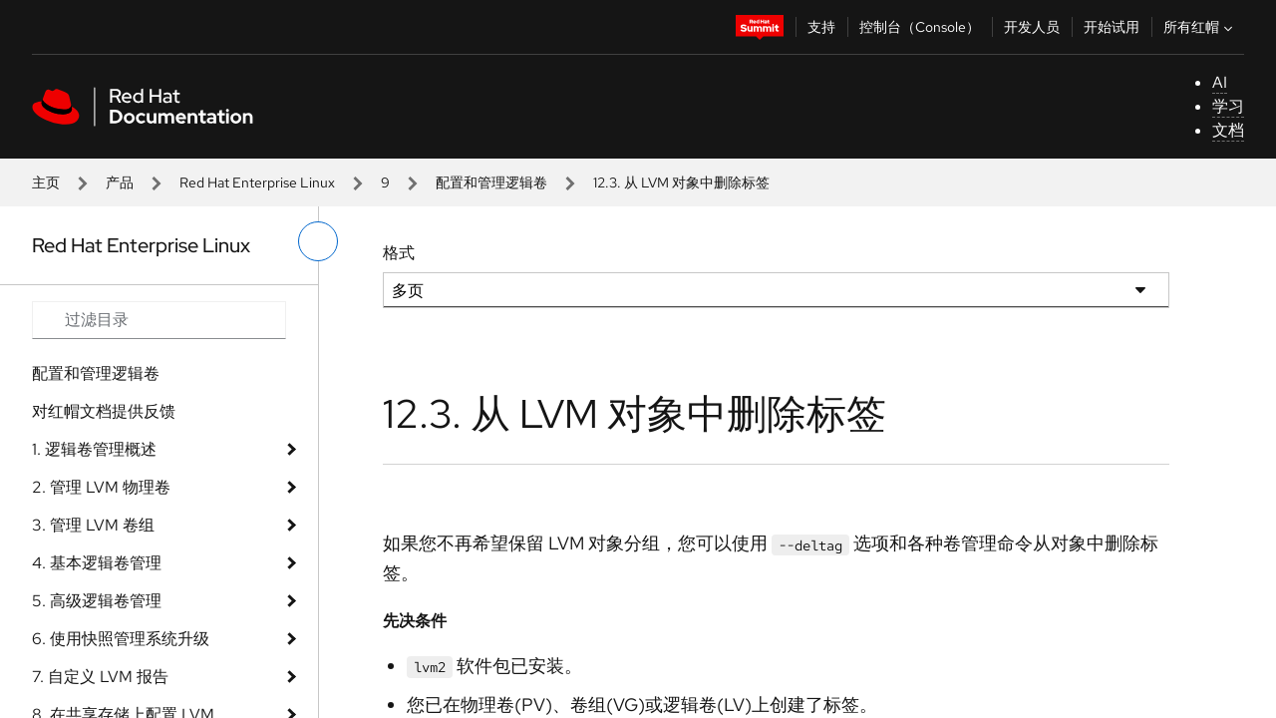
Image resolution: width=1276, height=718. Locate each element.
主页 (46, 182)
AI (1219, 82)
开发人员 (1032, 27)
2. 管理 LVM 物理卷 (101, 487)
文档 (1228, 130)
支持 (821, 27)
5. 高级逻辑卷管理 (96, 600)
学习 (1228, 106)
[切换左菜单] (318, 241)
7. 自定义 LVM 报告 (100, 676)
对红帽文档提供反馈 (103, 411)
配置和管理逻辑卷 (491, 182)
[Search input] (159, 320)
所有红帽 (1200, 27)
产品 (120, 182)
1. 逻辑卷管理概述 (94, 449)
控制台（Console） (919, 27)
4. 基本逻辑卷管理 (96, 562)
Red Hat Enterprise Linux (257, 182)
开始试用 (1111, 27)
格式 (399, 252)
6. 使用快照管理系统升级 (120, 638)
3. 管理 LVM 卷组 (93, 525)
